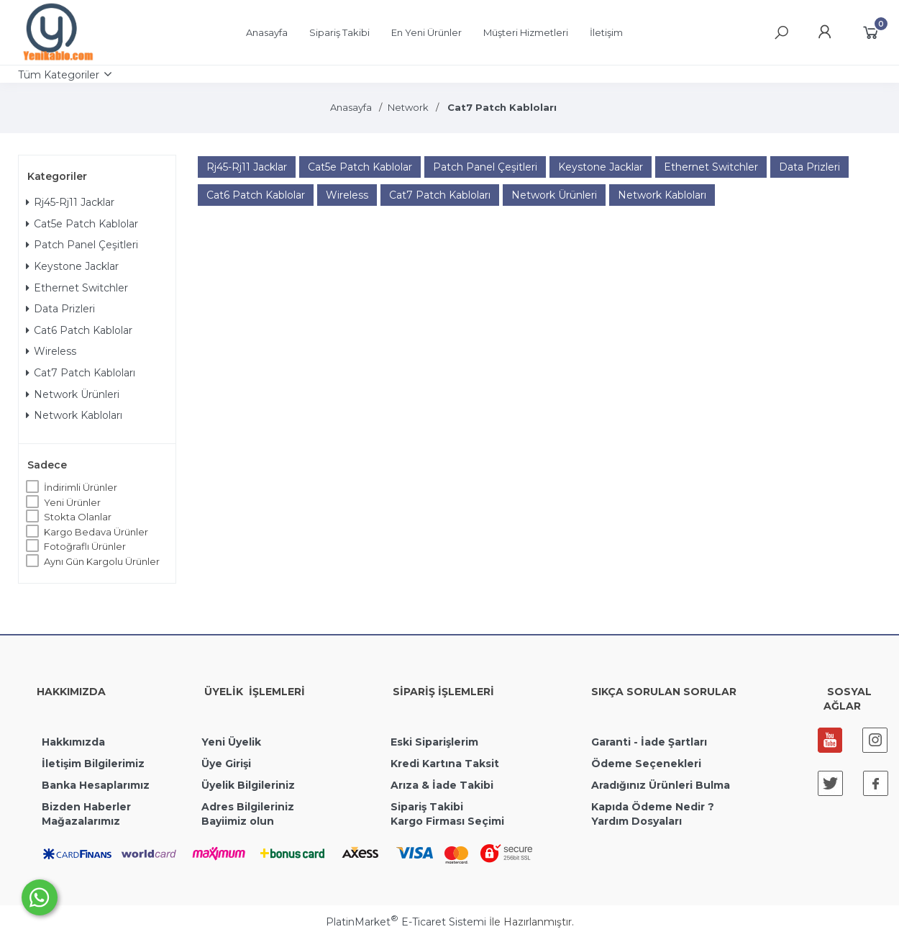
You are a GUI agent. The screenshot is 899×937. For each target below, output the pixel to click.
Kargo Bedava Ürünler (96, 532)
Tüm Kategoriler (58, 74)
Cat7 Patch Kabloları (80, 372)
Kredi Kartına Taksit (445, 763)
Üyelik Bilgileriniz (248, 785)
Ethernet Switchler (77, 287)
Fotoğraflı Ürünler (85, 546)
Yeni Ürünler (72, 502)
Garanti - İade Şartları (649, 741)
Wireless (51, 351)
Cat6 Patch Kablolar (79, 330)
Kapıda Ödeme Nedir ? (652, 806)
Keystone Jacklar (72, 266)
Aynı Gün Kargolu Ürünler (102, 561)
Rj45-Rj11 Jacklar (70, 202)
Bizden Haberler (86, 806)
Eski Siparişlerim (434, 741)
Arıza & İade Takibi (442, 785)
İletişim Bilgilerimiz (92, 763)
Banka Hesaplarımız (96, 785)
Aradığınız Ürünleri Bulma (660, 785)
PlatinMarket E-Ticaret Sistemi (406, 921)
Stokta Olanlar (77, 516)
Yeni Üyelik (231, 741)
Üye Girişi (226, 763)
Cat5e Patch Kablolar (82, 223)
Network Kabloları (74, 415)
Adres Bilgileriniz (247, 806)
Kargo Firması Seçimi (447, 821)
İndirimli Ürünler (80, 487)
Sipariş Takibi (427, 806)
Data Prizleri (60, 308)
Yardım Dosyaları (636, 821)
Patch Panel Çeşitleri (82, 244)
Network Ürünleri (72, 394)
